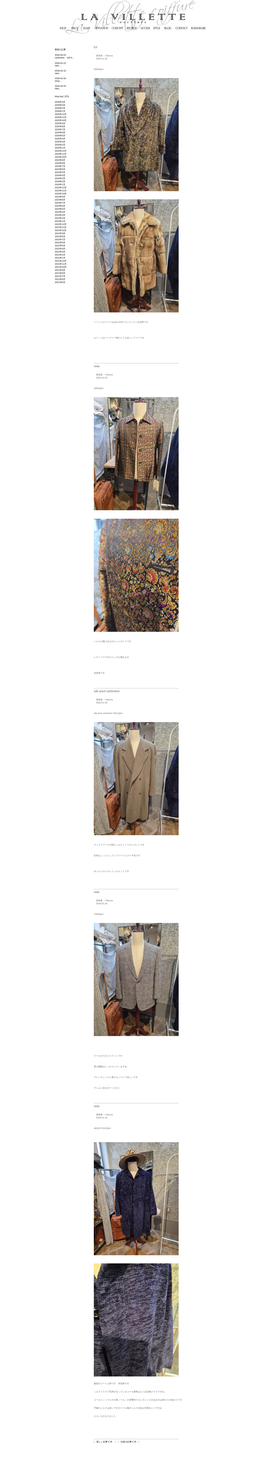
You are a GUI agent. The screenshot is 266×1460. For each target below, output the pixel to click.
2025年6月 (60, 132)
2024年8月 (60, 163)
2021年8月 (60, 273)
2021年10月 (60, 267)
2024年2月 (60, 181)
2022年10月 (60, 230)
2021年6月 (60, 279)
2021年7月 (60, 276)
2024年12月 (60, 151)
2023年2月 (60, 218)
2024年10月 (60, 157)
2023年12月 (60, 187)
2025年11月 (60, 117)
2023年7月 (60, 203)
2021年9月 (60, 270)
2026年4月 (60, 102)
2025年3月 (60, 141)
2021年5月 (60, 282)
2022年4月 (60, 248)
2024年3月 (60, 178)
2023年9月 (60, 196)
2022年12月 (60, 224)
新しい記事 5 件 (105, 1441)
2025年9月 (60, 123)
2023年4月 (60, 212)
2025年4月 (60, 138)
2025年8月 (60, 126)
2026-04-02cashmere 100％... (64, 56)
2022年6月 (60, 242)
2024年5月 (60, 172)
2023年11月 (60, 190)
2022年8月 (60, 236)
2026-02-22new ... (60, 64)
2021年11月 (60, 264)
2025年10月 (60, 120)
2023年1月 (60, 221)
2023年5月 (60, 209)
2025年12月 (60, 114)
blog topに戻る (62, 96)
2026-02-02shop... (60, 79)
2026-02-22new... (60, 72)
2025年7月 (60, 129)
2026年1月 (60, 111)
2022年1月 (60, 258)
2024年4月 (60, 175)
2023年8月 (60, 199)
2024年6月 (60, 169)
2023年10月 (60, 193)
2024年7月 (60, 166)
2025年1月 (60, 148)
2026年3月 (60, 105)
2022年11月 (60, 227)
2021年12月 (60, 261)
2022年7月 (60, 239)
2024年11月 (60, 154)
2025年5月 (60, 135)
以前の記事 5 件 (128, 1441)
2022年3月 (60, 251)
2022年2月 (60, 254)
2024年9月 (60, 160)
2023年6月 (60, 206)
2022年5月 (60, 245)
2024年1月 (60, 184)
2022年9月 (60, 233)
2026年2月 (60, 108)
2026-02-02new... (60, 87)
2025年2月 (60, 144)
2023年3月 (60, 215)
